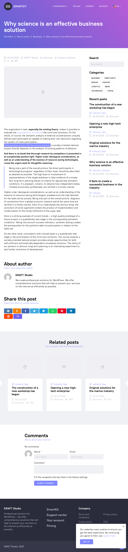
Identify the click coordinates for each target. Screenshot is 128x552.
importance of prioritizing (30, 132)
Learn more (109, 535)
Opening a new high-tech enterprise (105, 125)
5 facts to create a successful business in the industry (105, 184)
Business (48, 57)
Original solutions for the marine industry (104, 144)
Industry (62, 57)
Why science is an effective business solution (106, 163)
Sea (104, 112)
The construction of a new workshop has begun (105, 106)
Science (71, 57)
